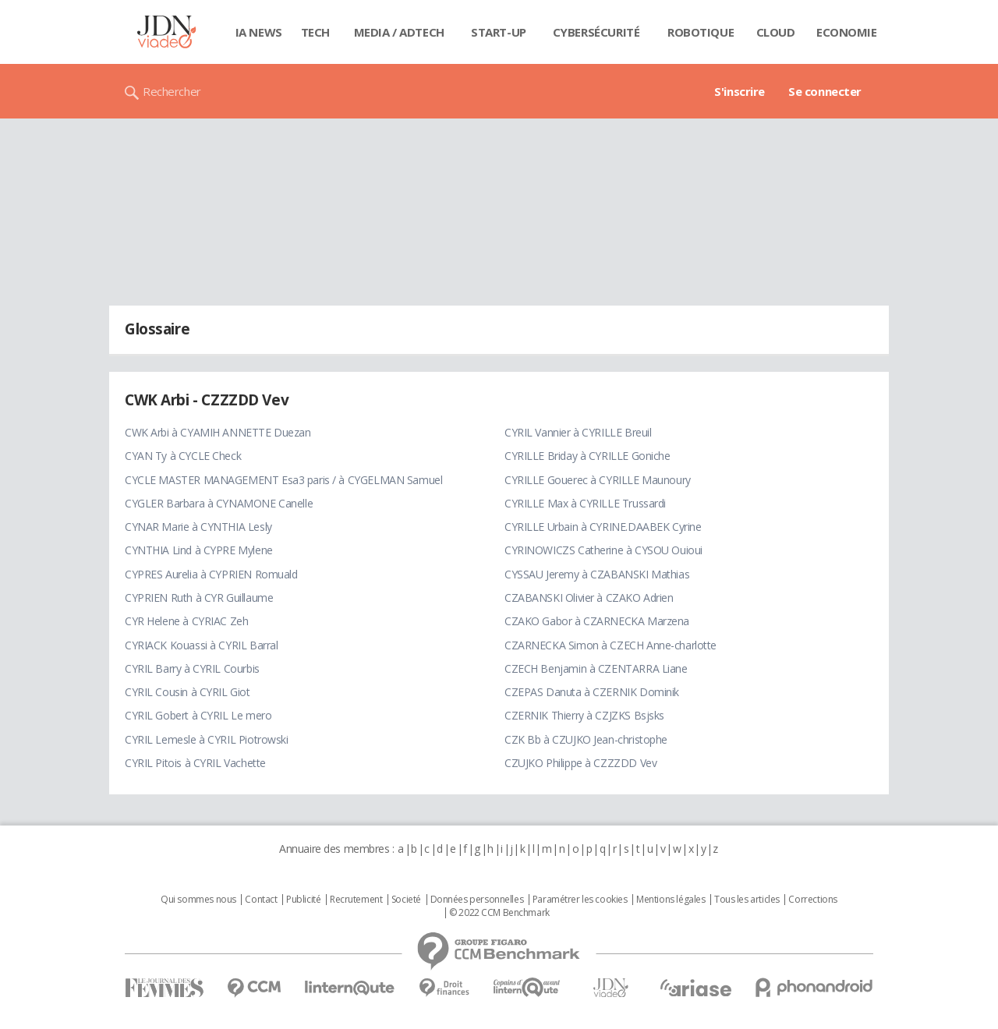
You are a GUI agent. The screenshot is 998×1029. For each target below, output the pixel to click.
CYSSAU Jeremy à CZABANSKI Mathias (596, 574)
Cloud (775, 32)
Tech (315, 32)
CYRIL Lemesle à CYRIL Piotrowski (206, 739)
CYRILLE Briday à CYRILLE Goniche (587, 455)
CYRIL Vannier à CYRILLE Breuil (577, 432)
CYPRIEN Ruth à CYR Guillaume (199, 597)
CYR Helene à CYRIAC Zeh (186, 621)
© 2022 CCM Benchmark (499, 912)
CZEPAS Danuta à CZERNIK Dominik (591, 691)
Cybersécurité (596, 32)
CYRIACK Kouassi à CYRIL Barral (201, 645)
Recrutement (356, 899)
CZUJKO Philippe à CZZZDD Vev (580, 762)
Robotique (700, 32)
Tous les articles (747, 899)
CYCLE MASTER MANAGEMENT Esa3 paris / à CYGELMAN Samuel (283, 479)
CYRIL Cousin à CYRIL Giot (187, 691)
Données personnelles (477, 899)
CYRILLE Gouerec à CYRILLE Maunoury (597, 479)
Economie (846, 32)
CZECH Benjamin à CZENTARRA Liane (596, 668)
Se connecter (825, 91)
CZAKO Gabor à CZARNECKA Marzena (596, 621)
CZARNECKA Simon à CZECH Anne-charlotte (610, 645)
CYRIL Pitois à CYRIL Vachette (195, 762)
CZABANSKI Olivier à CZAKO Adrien (589, 597)
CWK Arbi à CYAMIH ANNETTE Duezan (218, 432)
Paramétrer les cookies (580, 899)
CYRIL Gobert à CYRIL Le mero (198, 715)
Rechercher (172, 91)
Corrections (812, 899)
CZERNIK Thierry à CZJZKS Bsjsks (584, 715)
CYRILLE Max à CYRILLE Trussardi (585, 503)
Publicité (303, 899)
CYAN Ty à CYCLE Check (183, 455)
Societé (406, 899)
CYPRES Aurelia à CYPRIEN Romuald (211, 574)
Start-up (498, 32)
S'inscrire (739, 91)
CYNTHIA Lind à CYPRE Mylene (199, 550)
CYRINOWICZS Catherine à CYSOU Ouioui (603, 550)
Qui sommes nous (198, 899)
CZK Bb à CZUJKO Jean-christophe (585, 739)
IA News (258, 32)
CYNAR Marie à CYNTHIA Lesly (198, 526)
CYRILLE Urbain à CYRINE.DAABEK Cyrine (602, 526)
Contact (261, 899)
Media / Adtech (399, 32)
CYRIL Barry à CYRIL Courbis (192, 668)
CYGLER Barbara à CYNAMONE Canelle (219, 503)
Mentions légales (670, 899)
